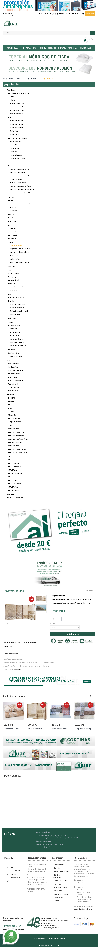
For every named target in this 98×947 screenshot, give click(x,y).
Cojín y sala (25, 48)
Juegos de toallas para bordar (20, 252)
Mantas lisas (14, 131)
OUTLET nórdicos (14, 463)
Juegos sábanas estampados (19, 169)
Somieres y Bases (14, 353)
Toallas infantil (13, 384)
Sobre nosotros (59, 865)
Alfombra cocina (13, 273)
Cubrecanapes (14, 152)
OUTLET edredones (14, 467)
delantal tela (14, 290)
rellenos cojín (14, 211)
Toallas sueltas (15, 259)
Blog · (83, 14)
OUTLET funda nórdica (15, 473)
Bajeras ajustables (16, 179)
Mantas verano (14, 134)
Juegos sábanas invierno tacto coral (22, 189)
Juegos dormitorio (14, 422)
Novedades (90, 14)
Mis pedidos (11, 867)
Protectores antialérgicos (18, 342)
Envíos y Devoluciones (61, 871)
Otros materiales (13, 415)
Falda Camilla (12, 218)
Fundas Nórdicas (15, 142)
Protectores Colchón (16, 339)
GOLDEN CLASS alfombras (17, 449)
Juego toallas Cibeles (12, 729)
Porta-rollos (12, 239)
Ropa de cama (12, 48)
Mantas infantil (13, 377)
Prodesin (62, 939)
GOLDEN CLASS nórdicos (16, 429)
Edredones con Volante (17, 110)
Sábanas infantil (13, 364)
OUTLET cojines (13, 490)
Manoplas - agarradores (16, 298)
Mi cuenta (8, 858)
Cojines (10, 200)
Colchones (11, 350)
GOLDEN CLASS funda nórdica (18, 439)
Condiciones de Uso (30, 642)
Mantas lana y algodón (17, 124)
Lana (9, 405)
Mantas (10, 118)
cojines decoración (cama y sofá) (20, 204)
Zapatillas (11, 266)
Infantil (62, 48)
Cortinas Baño (13, 235)
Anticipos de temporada (15, 498)
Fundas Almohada (15, 332)
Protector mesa (15, 314)
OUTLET (9, 457)
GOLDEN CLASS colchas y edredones (20, 446)
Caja (13, 16)
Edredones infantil (14, 374)
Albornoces (12, 228)
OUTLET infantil (13, 487)
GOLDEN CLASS (85, 48)
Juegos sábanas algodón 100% (20, 193)
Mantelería (11, 301)
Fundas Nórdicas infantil (16, 381)
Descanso (52, 48)
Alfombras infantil (14, 387)
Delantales (11, 284)
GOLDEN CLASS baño (15, 443)
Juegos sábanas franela (17, 172)
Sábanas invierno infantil (16, 370)
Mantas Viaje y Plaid (16, 127)
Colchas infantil (13, 367)
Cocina (43, 48)
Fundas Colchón (15, 336)
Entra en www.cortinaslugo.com (49, 946)
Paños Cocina (12, 318)
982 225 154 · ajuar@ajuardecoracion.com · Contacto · (60, 14)
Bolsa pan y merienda (15, 277)
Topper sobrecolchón (15, 356)
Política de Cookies (60, 887)
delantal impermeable (17, 287)
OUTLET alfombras (14, 484)
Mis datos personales (14, 878)
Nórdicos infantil (13, 391)
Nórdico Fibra (14, 145)
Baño (35, 48)
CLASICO (11, 401)
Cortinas (11, 215)
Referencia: (90, 590)
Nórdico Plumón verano (17, 159)
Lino (9, 294)
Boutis (12, 97)
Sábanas (11, 166)
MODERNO (11, 398)
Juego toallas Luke (35, 729)
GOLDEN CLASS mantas (16, 436)
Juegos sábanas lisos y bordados (21, 176)
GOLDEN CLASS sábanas (16, 432)
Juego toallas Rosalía (60, 729)
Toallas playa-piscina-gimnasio (20, 262)
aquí (19, 670)
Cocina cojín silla (14, 280)
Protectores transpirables (18, 346)
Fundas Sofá (12, 221)
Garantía (57, 868)
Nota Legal (8, 646)
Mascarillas (11, 494)
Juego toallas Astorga (83, 729)
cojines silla (13, 207)
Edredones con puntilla (17, 107)
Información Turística (61, 894)
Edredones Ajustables (17, 103)
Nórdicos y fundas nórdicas (17, 138)
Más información (11, 654)
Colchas (12, 100)
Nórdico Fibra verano (16, 155)
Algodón (11, 412)
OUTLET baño (12, 480)
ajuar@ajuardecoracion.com (83, 909)
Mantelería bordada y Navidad (19, 311)
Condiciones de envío (12, 642)
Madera (10, 408)
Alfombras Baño (13, 232)
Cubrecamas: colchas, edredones (19, 93)
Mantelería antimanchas (17, 304)
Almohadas (13, 329)
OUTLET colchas (13, 470)
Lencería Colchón (14, 326)
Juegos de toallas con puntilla (20, 249)
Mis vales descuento (14, 871)
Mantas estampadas (16, 121)
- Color (52, 623)
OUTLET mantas (13, 460)
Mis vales (10, 881)
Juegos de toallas (16, 245)
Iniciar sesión (7, 16)
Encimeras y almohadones (18, 183)
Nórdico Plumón (15, 148)
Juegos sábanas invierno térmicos (21, 186)
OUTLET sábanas (14, 477)
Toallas (10, 242)
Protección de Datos (61, 881)
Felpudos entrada (14, 418)
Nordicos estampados (17, 162)
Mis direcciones (12, 874)
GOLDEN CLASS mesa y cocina (18, 453)
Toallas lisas (14, 255)
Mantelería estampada (17, 308)
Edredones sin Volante (17, 114)
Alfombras (72, 48)
